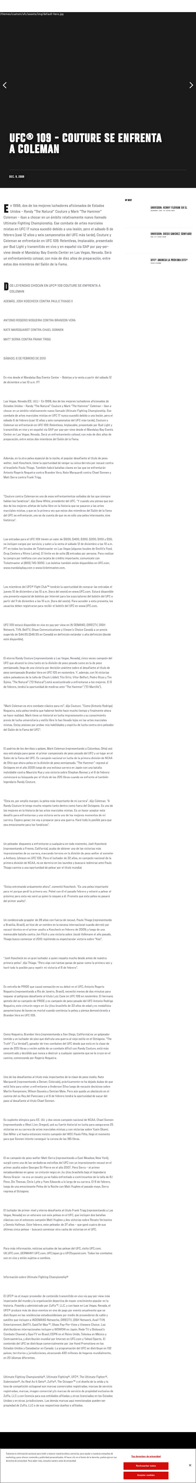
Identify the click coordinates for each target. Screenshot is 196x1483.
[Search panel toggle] (184, 14)
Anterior (6, 85)
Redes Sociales (142, 13)
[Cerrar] (190, 1465)
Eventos (11, 13)
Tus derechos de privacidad (146, 1457)
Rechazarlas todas (146, 1466)
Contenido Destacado (68, 13)
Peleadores (44, 13)
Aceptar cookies (146, 1475)
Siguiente (190, 85)
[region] (98, 1466)
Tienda (175, 13)
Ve (158, 13)
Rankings (26, 13)
